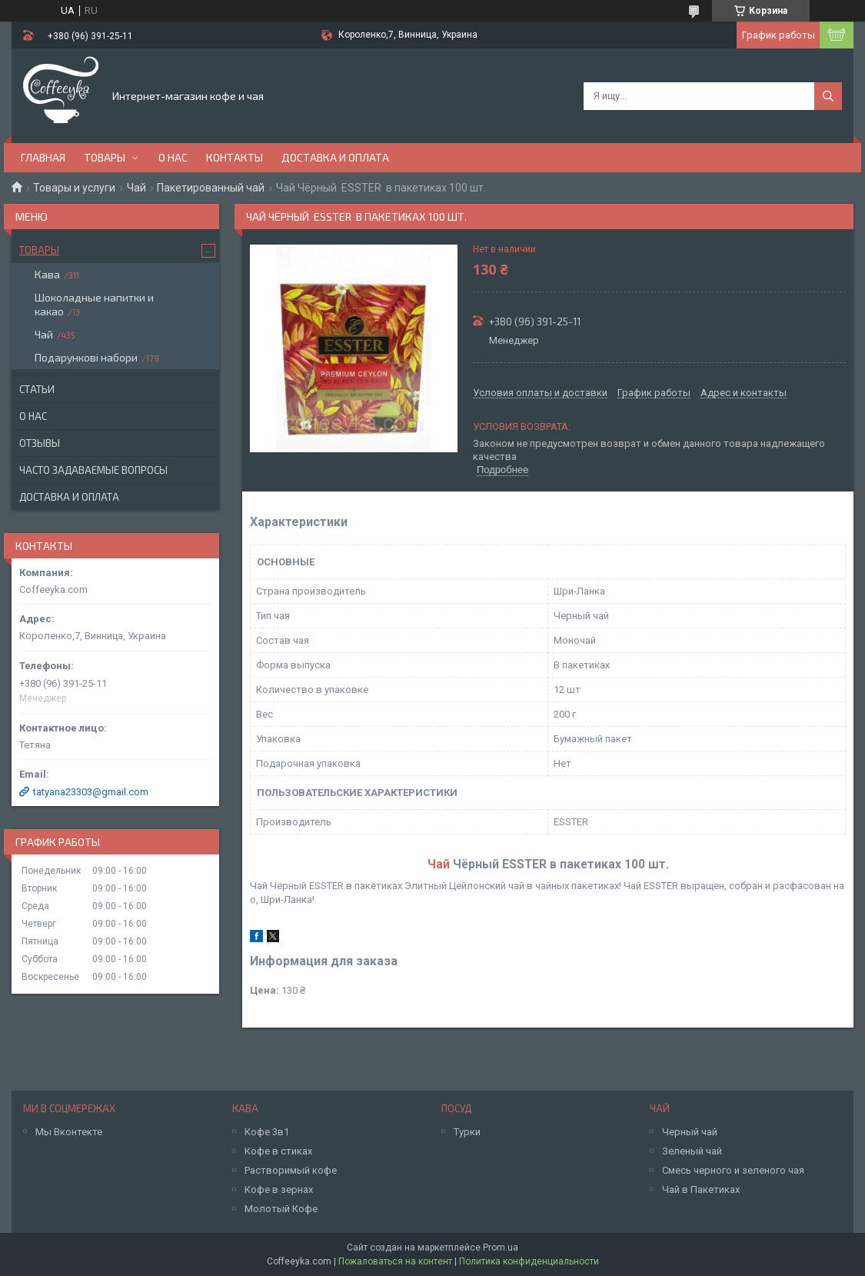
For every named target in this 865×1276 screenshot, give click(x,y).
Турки (467, 1132)
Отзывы (39, 443)
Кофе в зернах (279, 1189)
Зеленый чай (692, 1151)
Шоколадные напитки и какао (94, 304)
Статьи (37, 389)
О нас (173, 157)
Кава (47, 274)
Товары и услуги (74, 188)
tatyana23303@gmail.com (90, 792)
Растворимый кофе (291, 1170)
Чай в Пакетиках (701, 1189)
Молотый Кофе (281, 1208)
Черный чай (689, 1132)
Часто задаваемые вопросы (93, 470)
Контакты (234, 157)
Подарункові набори (86, 357)
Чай (136, 188)
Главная (43, 157)
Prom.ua (500, 1247)
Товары (104, 157)
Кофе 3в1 (267, 1132)
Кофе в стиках (278, 1151)
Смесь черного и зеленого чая (733, 1170)
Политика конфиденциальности (529, 1261)
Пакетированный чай (210, 188)
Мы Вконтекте (68, 1132)
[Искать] (828, 96)
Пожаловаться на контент (395, 1261)
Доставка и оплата (335, 157)
